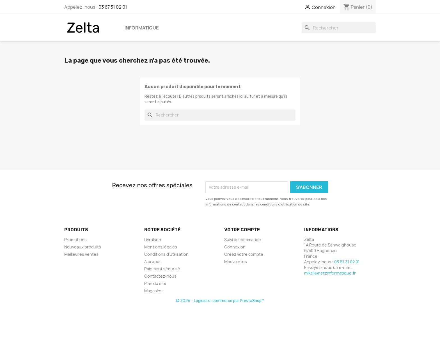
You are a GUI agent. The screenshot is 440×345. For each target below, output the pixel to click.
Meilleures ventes (81, 254)
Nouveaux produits (82, 247)
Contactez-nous (160, 276)
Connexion (235, 247)
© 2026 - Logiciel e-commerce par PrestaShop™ (220, 300)
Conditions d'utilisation (166, 254)
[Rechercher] (339, 27)
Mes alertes (235, 261)
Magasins (153, 290)
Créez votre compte (243, 254)
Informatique (142, 28)
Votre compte (242, 229)
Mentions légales (160, 247)
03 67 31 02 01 (112, 7)
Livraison (152, 239)
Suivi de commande (242, 239)
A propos (153, 261)
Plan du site (155, 283)
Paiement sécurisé (162, 268)
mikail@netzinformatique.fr (330, 273)
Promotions (75, 239)
